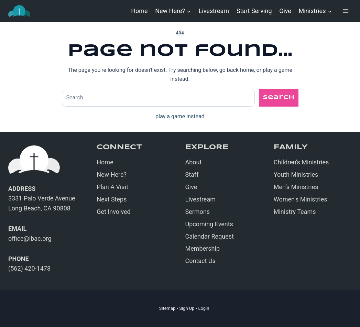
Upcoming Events (209, 224)
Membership (202, 248)
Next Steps (112, 199)
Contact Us (200, 260)
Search (278, 97)
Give (285, 10)
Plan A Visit (112, 186)
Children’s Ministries (301, 162)
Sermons (197, 211)
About (193, 162)
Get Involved (114, 211)
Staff (192, 174)
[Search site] (158, 98)
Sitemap (167, 308)
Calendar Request (209, 236)
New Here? (112, 174)
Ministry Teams (295, 211)
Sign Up (186, 308)
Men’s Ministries (296, 186)
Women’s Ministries (300, 199)
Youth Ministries (296, 174)
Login (203, 308)
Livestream (214, 10)
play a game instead (179, 116)
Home (139, 10)
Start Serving (254, 10)
